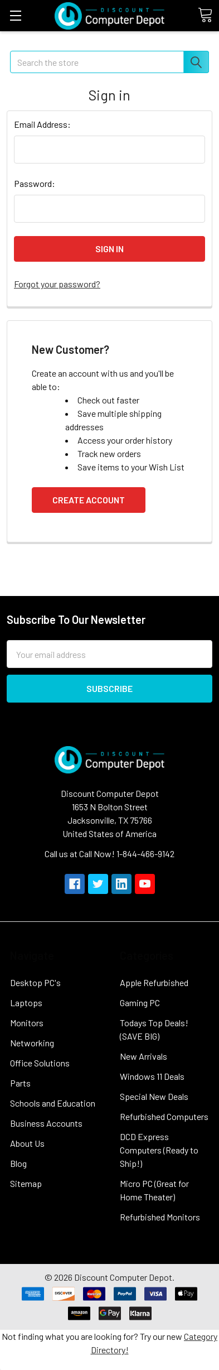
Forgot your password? (57, 283)
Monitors (26, 1022)
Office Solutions (40, 1062)
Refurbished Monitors (160, 1217)
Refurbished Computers (164, 1116)
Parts (20, 1083)
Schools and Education (52, 1103)
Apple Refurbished (154, 982)
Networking (32, 1042)
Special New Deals (154, 1096)
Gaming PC (140, 1002)
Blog (18, 1163)
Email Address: (42, 124)
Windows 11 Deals (152, 1076)
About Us (27, 1143)
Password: (34, 183)
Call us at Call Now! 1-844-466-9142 (109, 853)
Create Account (88, 499)
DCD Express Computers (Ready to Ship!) (159, 1150)
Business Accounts (46, 1123)
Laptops (26, 1002)
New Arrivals (143, 1056)
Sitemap (26, 1183)
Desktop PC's (35, 982)
